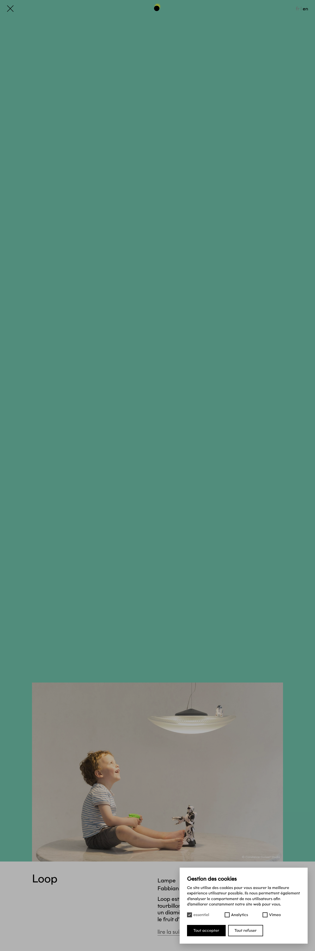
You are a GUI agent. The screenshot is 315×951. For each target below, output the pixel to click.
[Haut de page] (157, 7)
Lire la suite (174, 931)
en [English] (305, 9)
